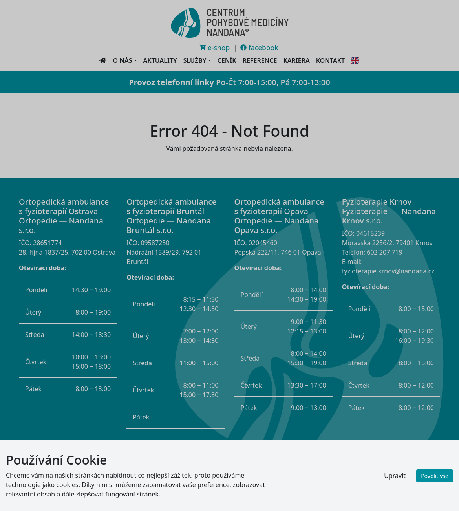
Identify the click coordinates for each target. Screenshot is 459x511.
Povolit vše (434, 476)
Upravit (395, 475)
